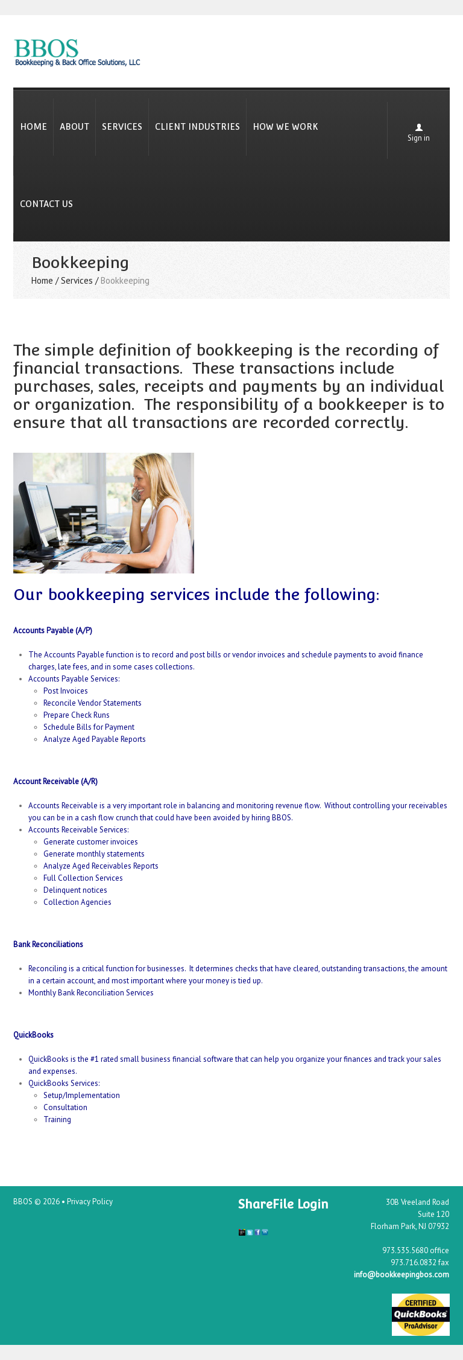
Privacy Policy (90, 1201)
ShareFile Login (283, 1204)
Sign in (419, 138)
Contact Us (46, 204)
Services (122, 127)
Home (33, 127)
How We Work (285, 127)
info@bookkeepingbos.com (401, 1274)
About (74, 127)
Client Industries (197, 127)
